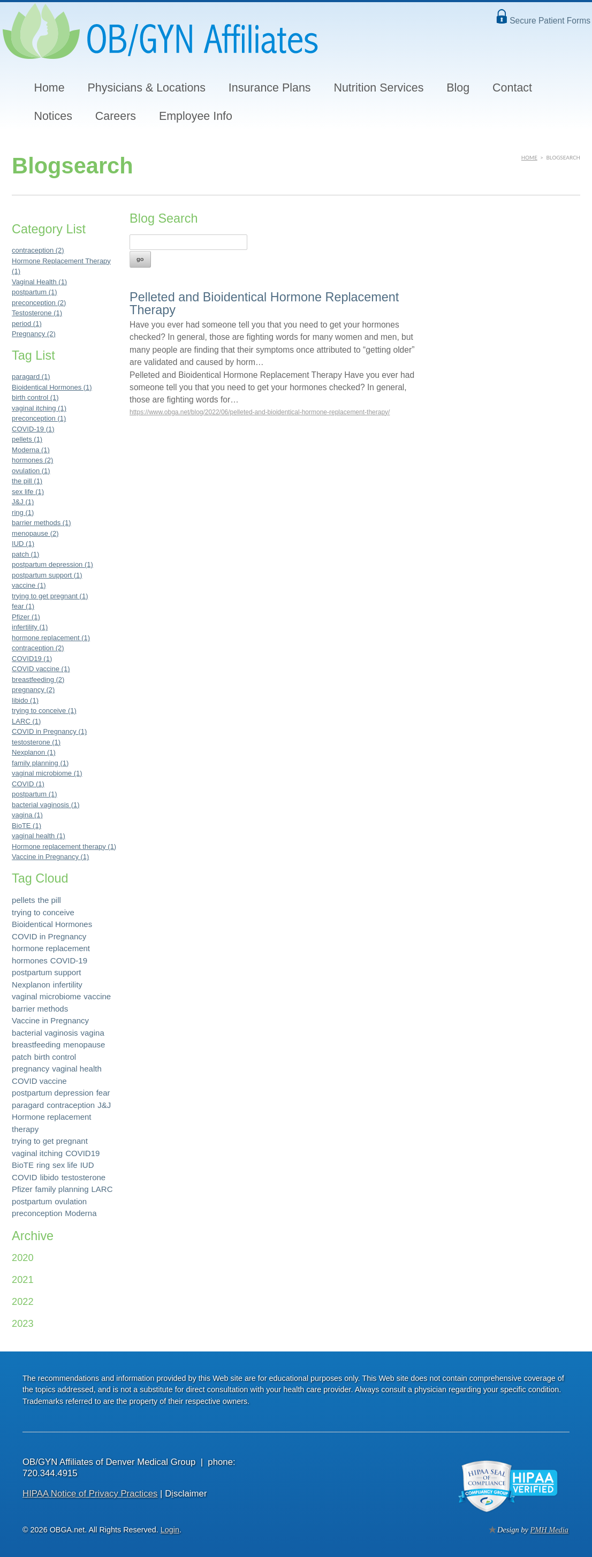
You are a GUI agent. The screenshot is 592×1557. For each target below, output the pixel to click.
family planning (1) (40, 763)
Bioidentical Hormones (52, 924)
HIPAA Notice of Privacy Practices (89, 1493)
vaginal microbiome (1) (47, 773)
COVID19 (82, 1153)
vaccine (97, 996)
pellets (23, 900)
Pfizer (22, 1189)
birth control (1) (35, 397)
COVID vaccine (39, 1080)
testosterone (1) (36, 742)
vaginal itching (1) (39, 408)
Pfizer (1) (26, 617)
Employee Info (195, 116)
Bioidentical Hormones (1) (52, 387)
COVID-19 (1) (33, 429)
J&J (104, 1105)
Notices (53, 116)
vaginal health (77, 1068)
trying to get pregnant (50, 1140)
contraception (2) (38, 250)
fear (103, 1092)
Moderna (80, 1213)
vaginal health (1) (38, 836)
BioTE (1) (26, 826)
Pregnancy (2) (34, 334)
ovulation (71, 1201)
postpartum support (46, 972)
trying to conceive (43, 912)
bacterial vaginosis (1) (45, 805)
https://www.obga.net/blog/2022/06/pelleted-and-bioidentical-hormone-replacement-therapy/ (260, 412)
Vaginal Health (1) (39, 282)
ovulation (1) (31, 471)
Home (49, 87)
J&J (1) (23, 502)
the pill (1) (27, 481)
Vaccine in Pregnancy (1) (50, 857)
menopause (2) (35, 533)
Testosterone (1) (37, 313)
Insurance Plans (270, 87)
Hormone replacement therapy (51, 1123)
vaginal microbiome (46, 996)
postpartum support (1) (47, 575)
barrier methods (40, 1008)
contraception (71, 1105)
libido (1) (25, 700)
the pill (48, 900)
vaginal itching (37, 1153)
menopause (84, 1044)
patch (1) (25, 554)
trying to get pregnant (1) (50, 596)
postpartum (32, 1201)
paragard (28, 1105)
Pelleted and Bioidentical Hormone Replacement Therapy (264, 303)
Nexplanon (31, 984)
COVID (24, 1177)
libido (49, 1177)
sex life (65, 1164)
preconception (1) (39, 418)
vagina (92, 1032)
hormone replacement (51, 948)
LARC (102, 1189)
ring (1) (23, 512)
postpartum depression (53, 1092)
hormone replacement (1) (51, 638)
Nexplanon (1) (34, 752)
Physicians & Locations (147, 87)
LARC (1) (26, 721)
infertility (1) (30, 627)
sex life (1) (28, 492)
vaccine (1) (29, 585)
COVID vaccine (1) (41, 669)
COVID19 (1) (32, 659)
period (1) (27, 324)
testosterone (84, 1177)
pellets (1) (27, 439)
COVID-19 (68, 960)
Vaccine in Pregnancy (50, 1020)
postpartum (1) (34, 292)
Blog (457, 87)
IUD (87, 1164)
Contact (512, 87)
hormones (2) (32, 460)
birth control (55, 1056)
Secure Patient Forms (550, 20)
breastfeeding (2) (38, 679)
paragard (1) (31, 377)
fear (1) (23, 606)
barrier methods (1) (41, 523)
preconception (37, 1213)
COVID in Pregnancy (49, 936)
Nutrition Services (378, 87)
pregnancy (30, 1068)
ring (43, 1164)
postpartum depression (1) (52, 564)
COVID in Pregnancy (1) (49, 731)
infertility (67, 984)
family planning (61, 1189)
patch (22, 1056)
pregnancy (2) (33, 690)
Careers (115, 116)
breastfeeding (36, 1044)
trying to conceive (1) (44, 711)
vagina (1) (27, 815)
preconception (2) (39, 303)
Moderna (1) (31, 450)
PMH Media (549, 1529)
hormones (30, 960)
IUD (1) (23, 544)
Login (170, 1529)
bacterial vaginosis (45, 1032)
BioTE (23, 1164)
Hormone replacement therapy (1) (64, 846)
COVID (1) (28, 784)
